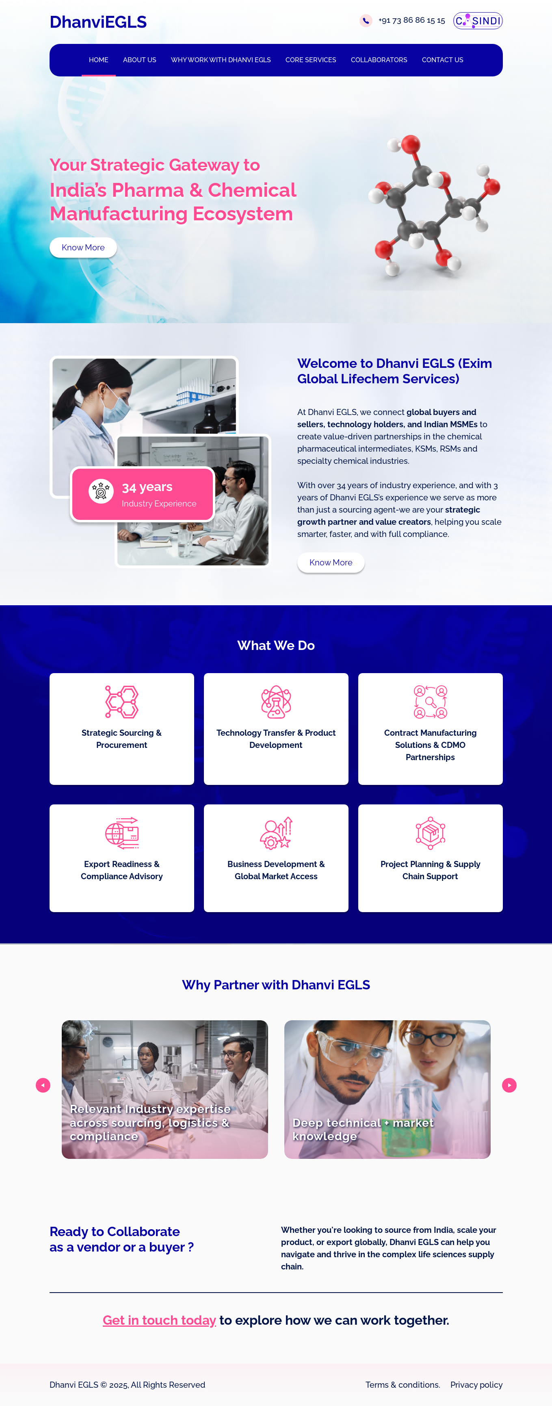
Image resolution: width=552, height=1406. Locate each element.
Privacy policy (476, 1385)
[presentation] (43, 1085)
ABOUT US (139, 60)
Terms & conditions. (403, 1385)
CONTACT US (442, 60)
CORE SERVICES (311, 60)
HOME (98, 60)
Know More (83, 247)
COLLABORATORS (379, 60)
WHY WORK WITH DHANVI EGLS (221, 60)
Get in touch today (159, 1320)
